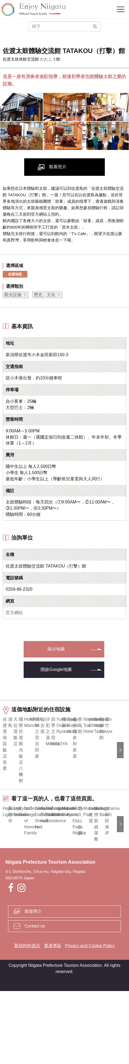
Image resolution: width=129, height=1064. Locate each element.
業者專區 (52, 1019)
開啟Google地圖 (56, 669)
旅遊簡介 (33, 984)
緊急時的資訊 (27, 1019)
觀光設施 (13, 294)
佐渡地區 (15, 274)
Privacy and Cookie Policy (90, 1019)
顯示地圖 (56, 649)
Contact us (34, 999)
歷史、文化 (44, 294)
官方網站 (14, 612)
